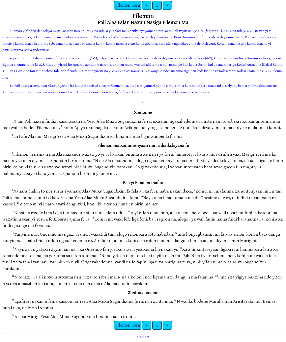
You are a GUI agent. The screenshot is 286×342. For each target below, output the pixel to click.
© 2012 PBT (143, 336)
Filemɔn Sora (127, 5)
